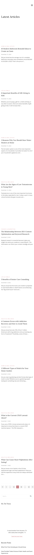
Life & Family (5, 90)
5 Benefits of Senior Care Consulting (15, 279)
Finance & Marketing (8, 229)
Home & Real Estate (8, 46)
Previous (2, 487)
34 (14, 487)
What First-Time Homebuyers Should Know (13, 547)
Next (32, 487)
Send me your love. (17, 536)
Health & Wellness (7, 182)
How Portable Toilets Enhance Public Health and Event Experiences (16, 552)
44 (29, 487)
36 (22, 487)
